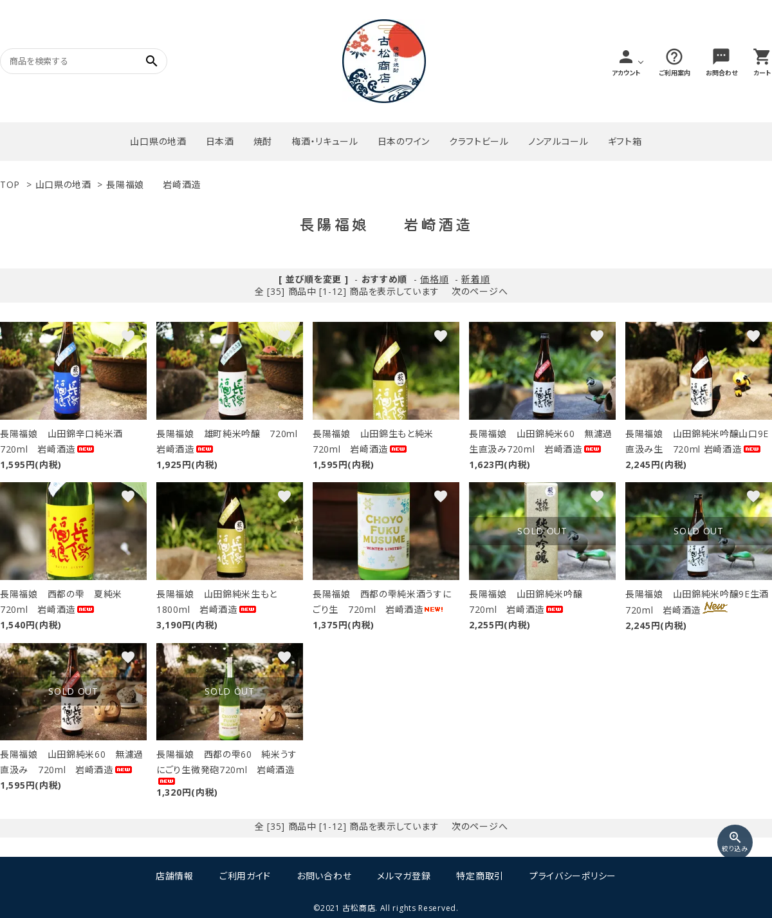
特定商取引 (480, 876)
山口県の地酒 (158, 141)
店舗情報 (175, 876)
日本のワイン (404, 141)
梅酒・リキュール (324, 141)
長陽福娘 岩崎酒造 (153, 184)
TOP (10, 184)
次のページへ (480, 291)
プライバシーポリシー (572, 876)
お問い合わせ (324, 876)
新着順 (475, 279)
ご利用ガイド (245, 876)
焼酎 (262, 141)
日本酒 (220, 141)
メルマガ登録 (403, 876)
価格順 (434, 279)
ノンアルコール (558, 141)
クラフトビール (479, 141)
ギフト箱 (625, 141)
